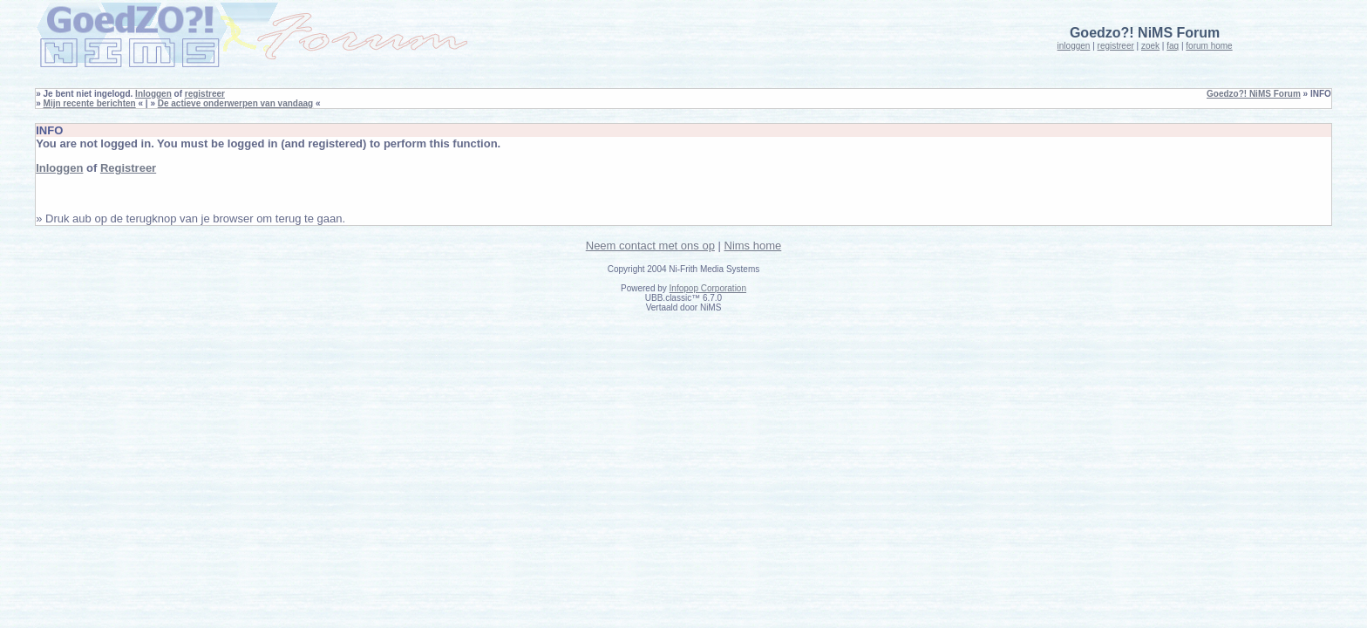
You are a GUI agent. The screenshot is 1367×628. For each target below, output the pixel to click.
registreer (1116, 46)
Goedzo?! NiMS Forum (1254, 94)
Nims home (753, 245)
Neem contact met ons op (650, 245)
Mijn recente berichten (90, 103)
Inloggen (153, 94)
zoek (1150, 46)
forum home (1209, 46)
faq (1172, 46)
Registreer (128, 167)
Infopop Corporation (708, 288)
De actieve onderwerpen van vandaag (235, 103)
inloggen (1074, 46)
